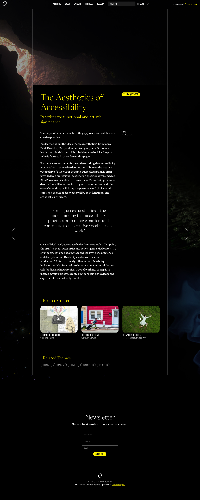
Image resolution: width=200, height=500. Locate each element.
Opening (46, 365)
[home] (5, 4)
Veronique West (130, 94)
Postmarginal (118, 484)
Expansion (103, 365)
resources (102, 4)
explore (77, 4)
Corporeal (60, 365)
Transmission (88, 365)
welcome (57, 4)
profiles (89, 4)
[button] (142, 4)
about (67, 4)
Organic (73, 365)
